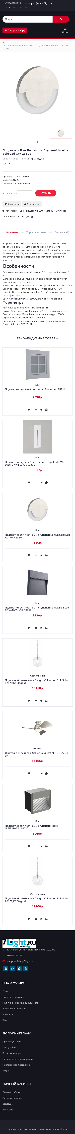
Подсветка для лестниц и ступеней (46, 210)
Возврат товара (11, 1053)
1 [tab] (37, 142)
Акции (5, 1070)
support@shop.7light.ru (38, 3)
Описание (12, 232)
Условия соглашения (14, 1008)
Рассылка (7, 1109)
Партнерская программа (16, 1064)
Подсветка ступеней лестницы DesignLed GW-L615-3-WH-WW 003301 (34, 463)
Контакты (7, 1014)
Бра (22, 210)
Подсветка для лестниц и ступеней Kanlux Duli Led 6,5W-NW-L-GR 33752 (37, 609)
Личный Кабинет (11, 1092)
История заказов (12, 1097)
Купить (43, 193)
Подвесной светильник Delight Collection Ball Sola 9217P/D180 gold (36, 682)
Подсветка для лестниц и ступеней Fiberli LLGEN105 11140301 (31, 827)
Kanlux (25, 176)
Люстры (37, 748)
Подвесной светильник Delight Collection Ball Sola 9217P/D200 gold (36, 900)
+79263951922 (11, 3)
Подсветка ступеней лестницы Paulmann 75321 (35, 389)
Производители (11, 1041)
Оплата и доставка (13, 996)
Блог (5, 1020)
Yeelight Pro (9, 1047)
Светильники (37, 675)
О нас (5, 991)
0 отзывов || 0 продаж (33, 158)
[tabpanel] (61, 133)
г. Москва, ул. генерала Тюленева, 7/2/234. (28, 949)
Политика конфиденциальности (20, 1002)
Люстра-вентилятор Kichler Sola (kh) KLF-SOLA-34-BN (37, 754)
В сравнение (31, 204)
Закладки (7, 1103)
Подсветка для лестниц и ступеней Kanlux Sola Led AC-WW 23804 (37, 536)
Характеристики (36, 232)
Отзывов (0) (62, 232)
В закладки (12, 204)
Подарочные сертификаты (17, 1059)
